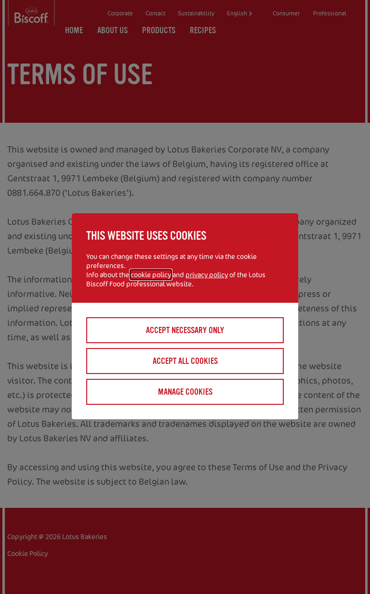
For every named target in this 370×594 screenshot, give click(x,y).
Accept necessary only (185, 330)
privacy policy (206, 274)
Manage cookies (185, 392)
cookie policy (151, 274)
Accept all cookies (185, 361)
